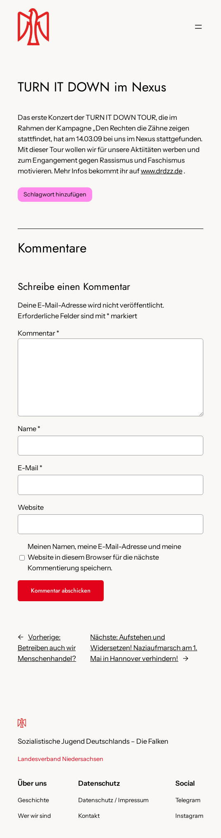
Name (29, 429)
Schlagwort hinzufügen (54, 194)
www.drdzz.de (161, 171)
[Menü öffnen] (198, 27)
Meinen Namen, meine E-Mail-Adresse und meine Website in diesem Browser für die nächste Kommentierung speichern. (104, 557)
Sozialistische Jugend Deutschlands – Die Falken (93, 741)
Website (31, 507)
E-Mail (30, 468)
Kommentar (38, 333)
